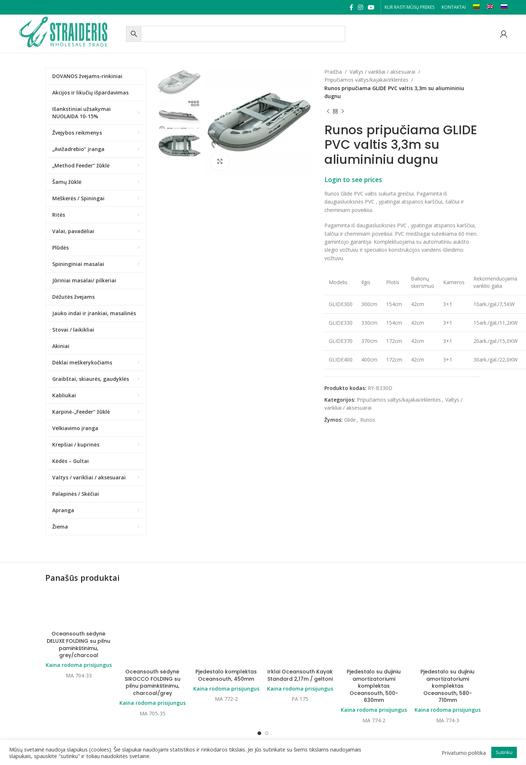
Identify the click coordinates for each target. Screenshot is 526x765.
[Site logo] (70, 33)
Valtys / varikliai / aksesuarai (382, 71)
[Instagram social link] (360, 7)
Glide (350, 419)
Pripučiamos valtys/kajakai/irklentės (366, 79)
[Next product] (342, 111)
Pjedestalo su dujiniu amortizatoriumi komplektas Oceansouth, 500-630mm (374, 648)
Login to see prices (353, 179)
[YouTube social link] (371, 7)
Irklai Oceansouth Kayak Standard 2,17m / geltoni (300, 623)
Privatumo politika (464, 752)
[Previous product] (328, 111)
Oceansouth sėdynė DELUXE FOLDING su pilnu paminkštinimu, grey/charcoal (78, 644)
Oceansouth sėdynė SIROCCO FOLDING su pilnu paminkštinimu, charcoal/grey (152, 644)
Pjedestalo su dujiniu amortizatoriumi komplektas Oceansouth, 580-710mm (447, 648)
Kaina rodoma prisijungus (79, 664)
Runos (367, 419)
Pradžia (333, 71)
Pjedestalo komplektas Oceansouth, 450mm (226, 623)
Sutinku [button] (504, 752)
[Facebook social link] (351, 7)
